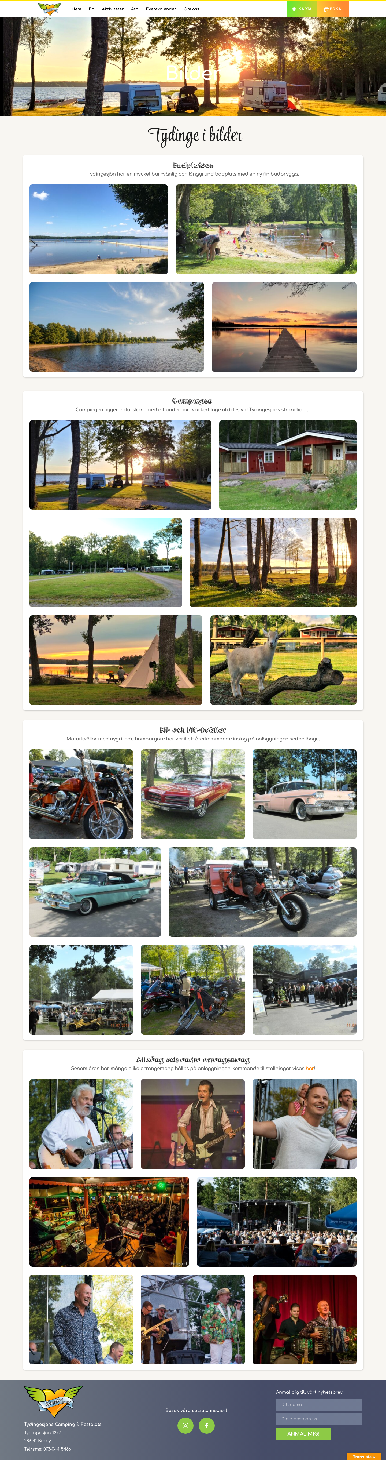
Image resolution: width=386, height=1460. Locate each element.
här (310, 1068)
